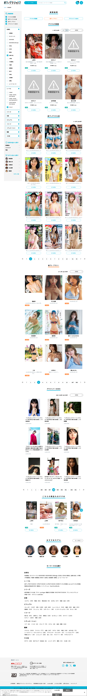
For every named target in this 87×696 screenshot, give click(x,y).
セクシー (29, 618)
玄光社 (10, 45)
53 (76, 259)
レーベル (9, 88)
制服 (37, 601)
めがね (55, 601)
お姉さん (37, 615)
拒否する (68, 690)
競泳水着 (46, 601)
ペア (27, 624)
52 (72, 259)
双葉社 (10, 80)
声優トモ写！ (27, 594)
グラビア (11, 107)
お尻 (48, 607)
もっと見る (78, 540)
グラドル (29, 630)
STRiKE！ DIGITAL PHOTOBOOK (12, 95)
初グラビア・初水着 (40, 641)
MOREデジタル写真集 (62, 584)
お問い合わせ (66, 683)
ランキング (8, 147)
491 (66, 490)
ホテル (52, 624)
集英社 (10, 52)
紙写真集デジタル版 (29, 592)
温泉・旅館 (62, 624)
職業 (8, 132)
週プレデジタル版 (12, 19)
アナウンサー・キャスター (56, 632)
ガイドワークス (12, 36)
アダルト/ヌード (68, 634)
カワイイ (68, 615)
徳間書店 (11, 68)
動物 (60, 641)
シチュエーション (11, 128)
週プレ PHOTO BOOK (30, 584)
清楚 (38, 618)
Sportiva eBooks (54, 586)
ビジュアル (9, 120)
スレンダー (30, 607)
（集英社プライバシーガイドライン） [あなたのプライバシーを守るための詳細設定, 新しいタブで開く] (10, 694)
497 (73, 382)
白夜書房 (11, 77)
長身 (76, 607)
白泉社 (10, 74)
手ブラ (28, 641)
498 (77, 382)
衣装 (8, 116)
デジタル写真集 (12, 17)
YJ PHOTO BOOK (41, 584)
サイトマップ (74, 683)
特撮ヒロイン (29, 634)
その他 (8, 136)
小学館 (10, 58)
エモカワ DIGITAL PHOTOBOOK (12, 103)
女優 (48, 630)
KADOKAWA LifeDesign (13, 42)
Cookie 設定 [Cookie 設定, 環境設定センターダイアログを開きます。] (57, 690)
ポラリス (34, 594)
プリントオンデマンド (72, 592)
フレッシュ (38, 609)
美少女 (28, 615)
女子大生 (73, 630)
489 (58, 490)
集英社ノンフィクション (43, 586)
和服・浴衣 (65, 601)
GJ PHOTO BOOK (51, 584)
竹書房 (10, 65)
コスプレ (29, 601)
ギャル (73, 609)
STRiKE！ (11, 92)
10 (66, 259)
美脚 (68, 607)
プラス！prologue (40, 592)
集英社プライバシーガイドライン (24, 683)
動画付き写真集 (50, 592)
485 (41, 490)
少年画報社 (11, 61)
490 (62, 490)
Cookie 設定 (50, 683)
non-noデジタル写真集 (74, 584)
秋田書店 (11, 33)
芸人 (50, 634)
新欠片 (10, 71)
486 (46, 490)
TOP (5, 7)
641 (75, 490)
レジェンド (41, 634)
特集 (6, 150)
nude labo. (40, 594)
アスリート (59, 634)
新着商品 (7, 145)
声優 (64, 630)
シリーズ (9, 112)
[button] (81, 510)
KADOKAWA (11, 39)
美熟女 (47, 615)
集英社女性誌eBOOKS (30, 586)
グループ (43, 624)
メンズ (52, 641)
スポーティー (49, 609)
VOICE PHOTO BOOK (60, 592)
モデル (56, 630)
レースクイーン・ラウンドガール (35, 632)
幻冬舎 (10, 49)
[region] (43, 692)
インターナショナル (62, 609)
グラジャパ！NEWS (13, 24)
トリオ (35, 624)
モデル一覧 (16, 174)
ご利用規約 (12, 683)
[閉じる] (84, 692)
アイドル (39, 630)
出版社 (8, 29)
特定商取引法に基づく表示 (40, 683)
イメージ (9, 124)
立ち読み (33, 70)
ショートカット (58, 607)
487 (50, 490)
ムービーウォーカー (13, 84)
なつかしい (57, 615)
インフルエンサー (72, 632)
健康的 (28, 609)
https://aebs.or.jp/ (23, 675)
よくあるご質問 (58, 683)
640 (71, 490)
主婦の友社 (11, 55)
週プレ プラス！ (12, 21)
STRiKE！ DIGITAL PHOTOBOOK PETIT (13, 99)
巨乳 (40, 607)
